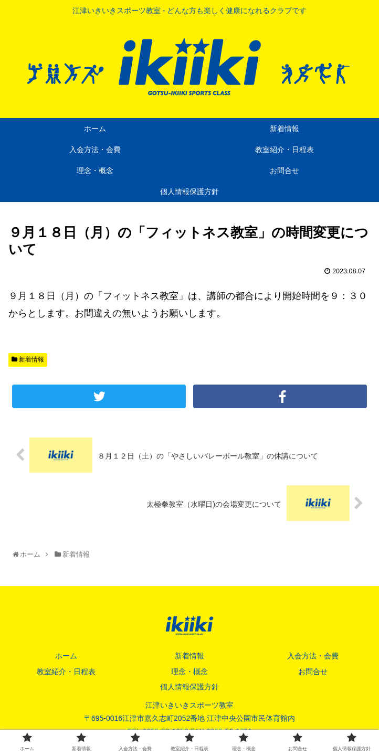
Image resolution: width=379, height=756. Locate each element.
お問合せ (313, 671)
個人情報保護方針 (189, 687)
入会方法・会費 (313, 656)
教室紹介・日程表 (66, 671)
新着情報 (28, 359)
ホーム (66, 656)
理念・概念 (189, 671)
